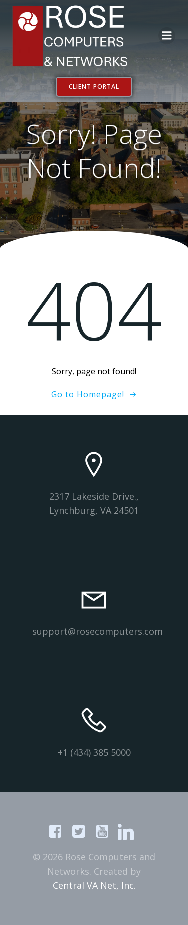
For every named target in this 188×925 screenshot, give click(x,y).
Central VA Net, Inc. (94, 885)
